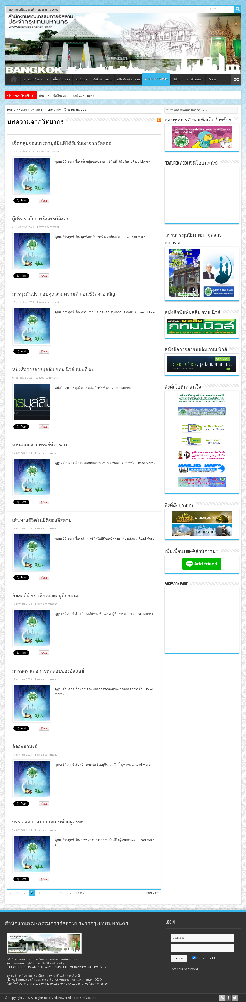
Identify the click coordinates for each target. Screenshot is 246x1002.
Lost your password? (185, 969)
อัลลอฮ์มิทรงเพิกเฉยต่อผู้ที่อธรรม (45, 595)
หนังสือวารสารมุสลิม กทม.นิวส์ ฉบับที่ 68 (53, 369)
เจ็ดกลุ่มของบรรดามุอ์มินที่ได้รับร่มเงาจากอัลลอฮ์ (61, 143)
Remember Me (204, 958)
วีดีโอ (176, 79)
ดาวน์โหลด (194, 79)
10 (61, 893)
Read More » (141, 161)
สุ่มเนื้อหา (236, 79)
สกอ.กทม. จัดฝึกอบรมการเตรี (58, 95)
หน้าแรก (13, 80)
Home (11, 109)
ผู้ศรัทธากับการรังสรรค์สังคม (41, 218)
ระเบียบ (81, 79)
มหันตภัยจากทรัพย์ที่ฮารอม (39, 445)
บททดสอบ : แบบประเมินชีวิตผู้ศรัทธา (49, 822)
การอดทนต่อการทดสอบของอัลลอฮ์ (48, 671)
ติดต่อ (212, 79)
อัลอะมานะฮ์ (24, 746)
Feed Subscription (159, 120)
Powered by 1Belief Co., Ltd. (77, 998)
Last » (80, 893)
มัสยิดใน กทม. (102, 79)
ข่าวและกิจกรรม (35, 79)
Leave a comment (48, 151)
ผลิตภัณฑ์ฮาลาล (128, 79)
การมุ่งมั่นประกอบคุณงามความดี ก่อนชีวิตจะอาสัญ (63, 294)
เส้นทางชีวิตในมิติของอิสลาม (42, 520)
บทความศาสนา (156, 78)
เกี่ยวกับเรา (61, 79)
